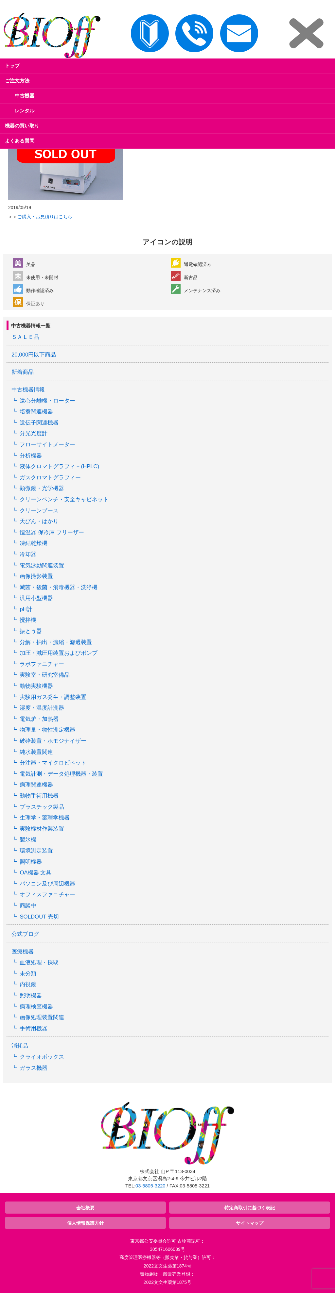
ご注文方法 (17, 80)
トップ (12, 65)
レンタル (24, 110)
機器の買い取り (22, 125)
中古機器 (24, 95)
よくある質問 (19, 140)
